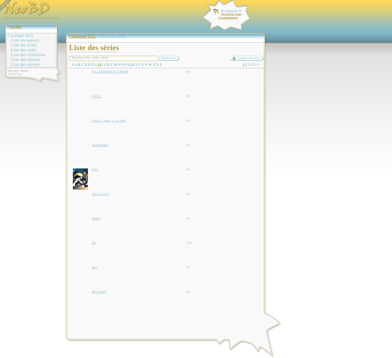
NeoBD (15, 27)
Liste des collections (28, 55)
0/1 (188, 71)
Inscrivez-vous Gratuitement (229, 15)
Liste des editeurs (25, 59)
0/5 (188, 169)
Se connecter (229, 10)
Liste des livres (23, 45)
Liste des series (24, 50)
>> (258, 64)
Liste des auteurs (25, 40)
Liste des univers (25, 64)
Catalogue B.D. (21, 35)
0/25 (189, 243)
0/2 (188, 145)
